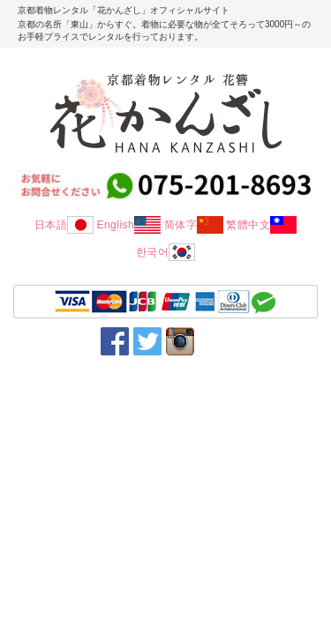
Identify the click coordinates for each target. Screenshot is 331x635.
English (128, 225)
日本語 (64, 225)
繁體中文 (261, 225)
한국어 (166, 252)
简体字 (194, 225)
